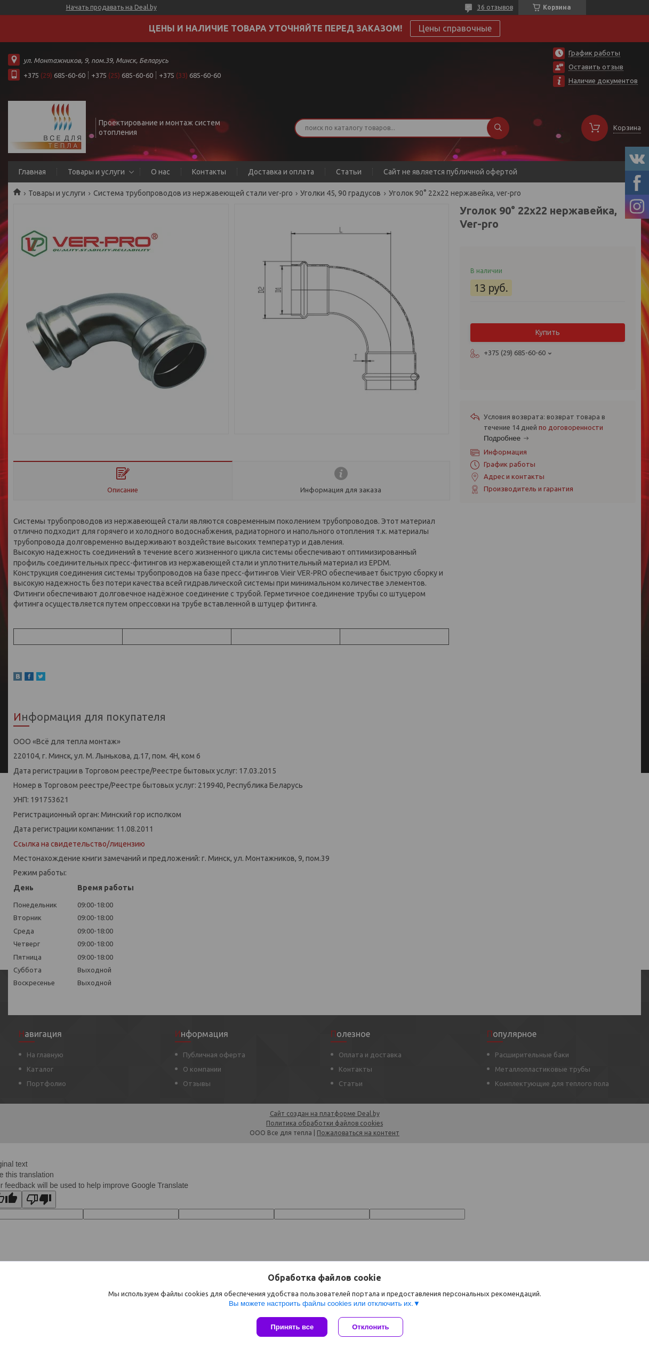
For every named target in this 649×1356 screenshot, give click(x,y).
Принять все (292, 1327)
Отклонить (370, 1327)
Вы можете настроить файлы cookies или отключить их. (321, 1303)
